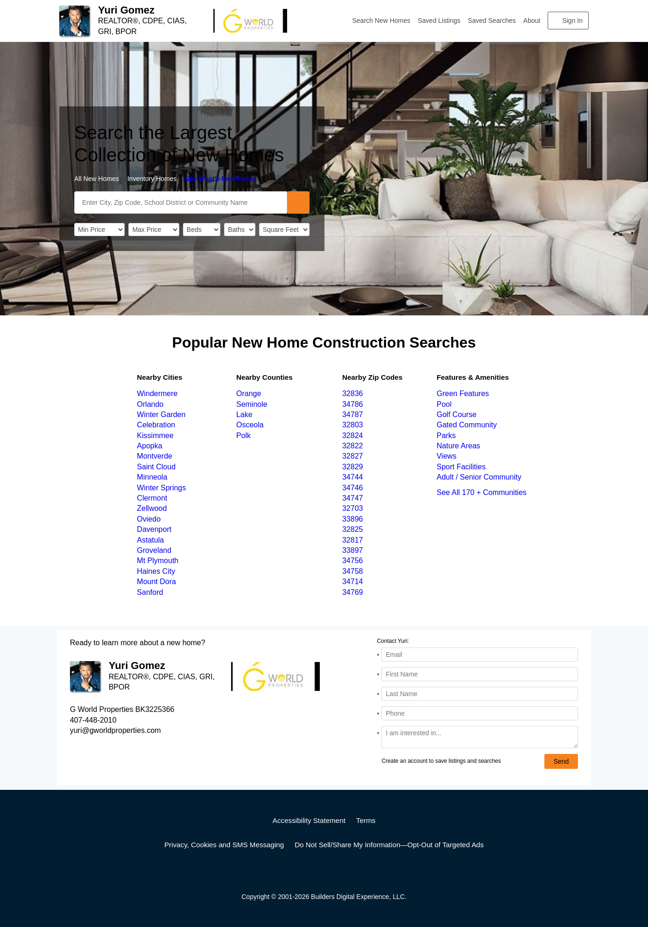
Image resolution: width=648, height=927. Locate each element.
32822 (352, 446)
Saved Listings (439, 20)
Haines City (156, 571)
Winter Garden (161, 414)
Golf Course (456, 414)
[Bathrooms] (239, 229)
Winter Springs (161, 488)
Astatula (150, 540)
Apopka (149, 446)
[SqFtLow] (284, 229)
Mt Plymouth (157, 561)
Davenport (154, 529)
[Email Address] (479, 655)
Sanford (150, 592)
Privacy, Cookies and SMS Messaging (224, 845)
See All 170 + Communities (482, 492)
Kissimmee (155, 435)
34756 (352, 561)
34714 (352, 581)
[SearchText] (180, 202)
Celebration (156, 425)
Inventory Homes (152, 178)
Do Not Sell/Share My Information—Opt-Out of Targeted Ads (389, 845)
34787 (352, 414)
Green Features (463, 393)
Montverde (154, 456)
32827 (352, 456)
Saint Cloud (156, 467)
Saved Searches (492, 20)
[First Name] (479, 674)
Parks (446, 435)
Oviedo (149, 519)
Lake (244, 414)
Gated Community (467, 425)
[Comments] (479, 737)
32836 (352, 393)
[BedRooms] (201, 229)
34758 (352, 571)
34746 (352, 488)
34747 (352, 498)
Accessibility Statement (309, 820)
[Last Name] (479, 694)
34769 (352, 592)
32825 (352, 529)
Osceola (250, 425)
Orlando (150, 404)
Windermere (157, 393)
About (532, 20)
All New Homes (96, 178)
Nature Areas (458, 446)
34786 (352, 404)
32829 (352, 467)
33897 (352, 550)
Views (446, 456)
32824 (352, 435)
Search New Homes (381, 20)
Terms (365, 820)
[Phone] (479, 713)
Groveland (154, 550)
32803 (352, 425)
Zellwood (152, 508)
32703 (352, 508)
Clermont (152, 498)
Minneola (152, 477)
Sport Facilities (461, 467)
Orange (248, 393)
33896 (352, 519)
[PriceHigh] (153, 229)
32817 (352, 540)
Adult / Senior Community (479, 477)
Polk (243, 435)
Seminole (252, 404)
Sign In (572, 20)
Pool (444, 404)
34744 (352, 477)
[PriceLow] (99, 229)
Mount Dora (156, 581)
